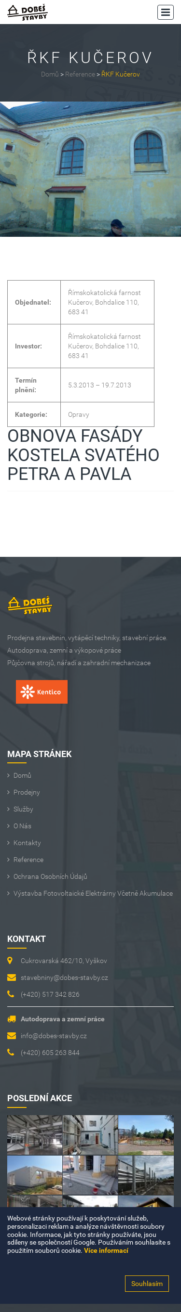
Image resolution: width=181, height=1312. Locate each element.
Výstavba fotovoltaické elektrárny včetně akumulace (93, 893)
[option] (90, 169)
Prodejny (27, 792)
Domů (50, 74)
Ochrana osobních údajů (50, 876)
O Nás (22, 826)
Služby (23, 809)
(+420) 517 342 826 (50, 994)
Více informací (106, 1250)
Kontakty (27, 843)
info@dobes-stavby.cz (54, 1036)
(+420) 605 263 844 (50, 1052)
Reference (80, 74)
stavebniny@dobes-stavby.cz (64, 977)
